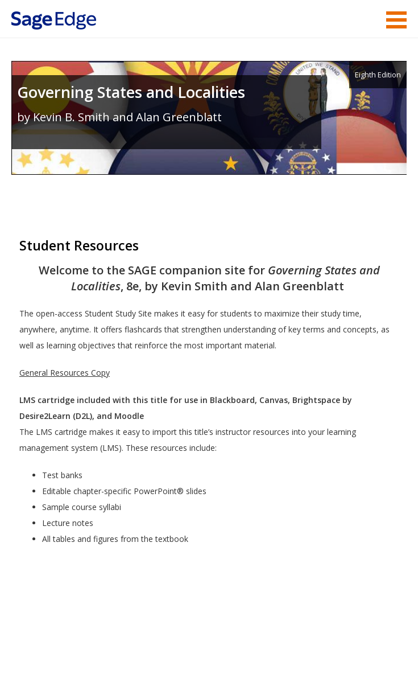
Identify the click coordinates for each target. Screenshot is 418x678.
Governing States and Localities (131, 91)
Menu (396, 19)
